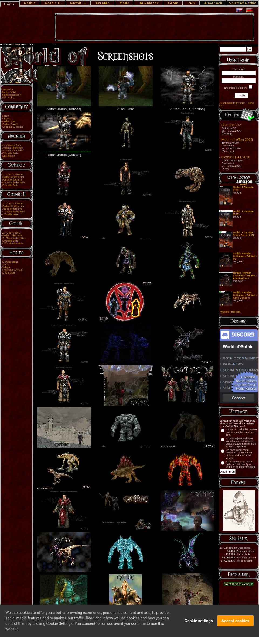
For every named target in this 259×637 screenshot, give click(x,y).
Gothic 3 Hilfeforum (13, 177)
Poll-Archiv (8, 97)
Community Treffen (13, 126)
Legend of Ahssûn (12, 270)
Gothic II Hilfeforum (13, 206)
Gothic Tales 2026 (235, 157)
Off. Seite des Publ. (13, 243)
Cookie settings (199, 621)
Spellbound (8, 156)
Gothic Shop (9, 121)
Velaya (6, 267)
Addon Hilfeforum (12, 179)
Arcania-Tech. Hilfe (12, 150)
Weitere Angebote (230, 312)
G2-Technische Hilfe (13, 211)
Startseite (7, 89)
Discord (6, 118)
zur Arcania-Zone (12, 145)
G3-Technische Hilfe (13, 182)
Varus (5, 264)
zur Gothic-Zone (11, 232)
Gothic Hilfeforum (12, 235)
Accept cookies (235, 621)
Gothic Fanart (10, 124)
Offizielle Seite (10, 153)
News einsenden (11, 95)
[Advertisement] (154, 27)
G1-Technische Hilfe (13, 238)
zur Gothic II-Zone (12, 203)
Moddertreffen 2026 (237, 140)
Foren (5, 116)
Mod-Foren (8, 272)
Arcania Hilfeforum (12, 147)
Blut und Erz (231, 125)
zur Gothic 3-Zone (12, 174)
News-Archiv (9, 92)
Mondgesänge (10, 262)
